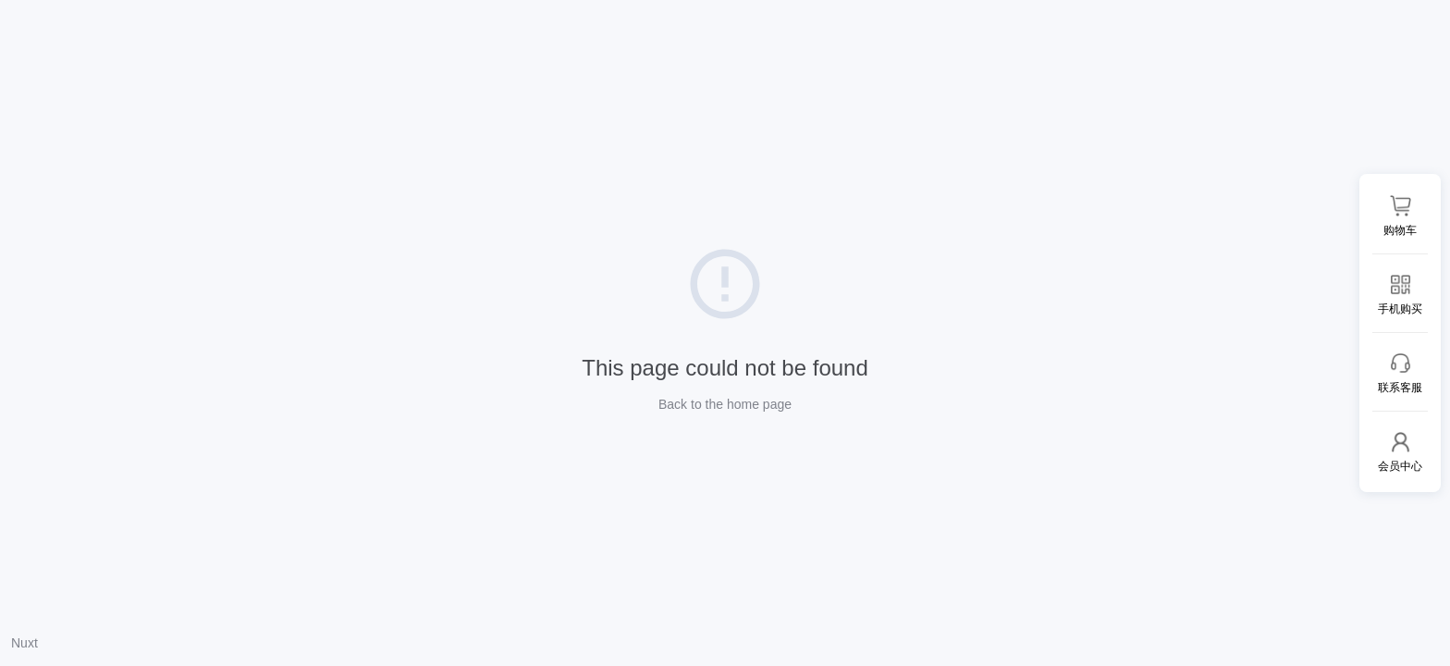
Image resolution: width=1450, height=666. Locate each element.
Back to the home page (725, 404)
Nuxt (24, 642)
